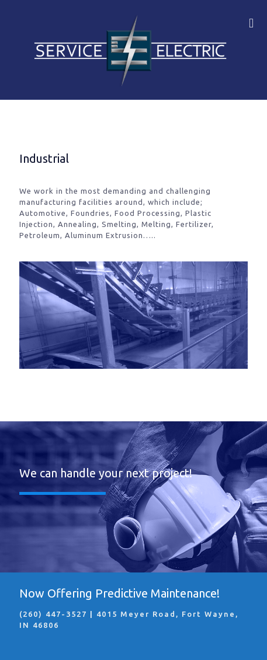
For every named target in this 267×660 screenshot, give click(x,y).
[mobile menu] (251, 23)
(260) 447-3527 (53, 614)
